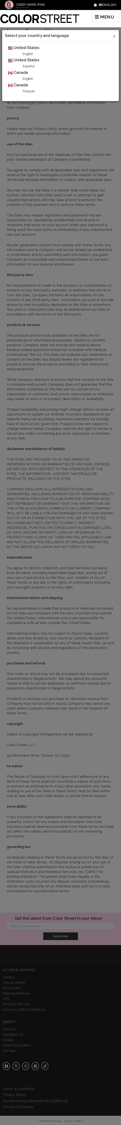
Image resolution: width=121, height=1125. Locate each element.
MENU (104, 16)
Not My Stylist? (23, 7)
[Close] (114, 36)
